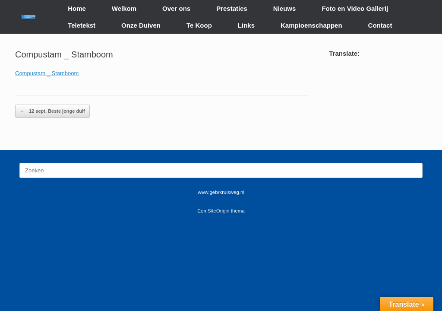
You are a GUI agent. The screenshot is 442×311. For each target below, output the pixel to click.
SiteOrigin (219, 210)
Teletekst (81, 25)
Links (246, 25)
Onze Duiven (141, 25)
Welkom (124, 8)
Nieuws (284, 8)
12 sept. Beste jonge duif (52, 111)
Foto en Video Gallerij (355, 8)
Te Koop (199, 25)
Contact (380, 25)
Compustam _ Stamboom (47, 73)
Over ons (176, 8)
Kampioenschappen (311, 25)
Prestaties (231, 8)
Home (77, 8)
